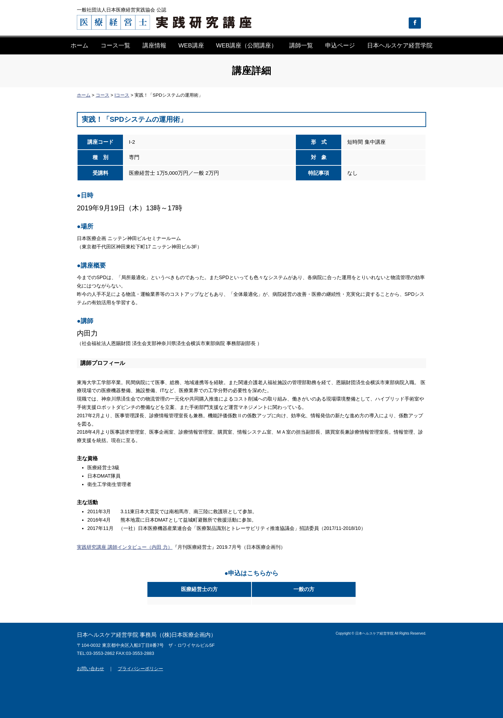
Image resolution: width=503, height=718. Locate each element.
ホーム (79, 45)
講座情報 (154, 45)
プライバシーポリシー (140, 668)
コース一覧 (115, 45)
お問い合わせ (90, 668)
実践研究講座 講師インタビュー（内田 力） (125, 547)
